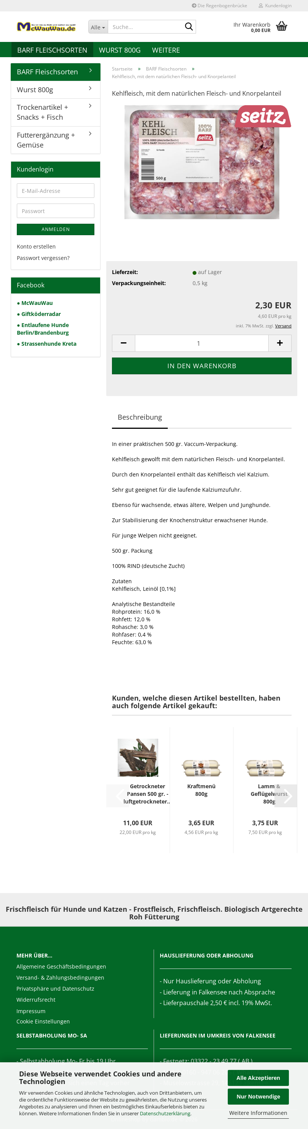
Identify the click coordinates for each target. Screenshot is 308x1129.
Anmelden (56, 229)
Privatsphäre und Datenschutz (55, 988)
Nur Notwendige (258, 1096)
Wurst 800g (120, 50)
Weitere (166, 50)
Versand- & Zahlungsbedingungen (60, 977)
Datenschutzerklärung (165, 1113)
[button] (123, 343)
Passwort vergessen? (43, 257)
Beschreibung (140, 417)
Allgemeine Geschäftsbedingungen (61, 966)
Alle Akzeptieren (258, 1077)
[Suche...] (98, 27)
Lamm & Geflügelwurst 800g (269, 794)
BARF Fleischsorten (52, 50)
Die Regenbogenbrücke (219, 5)
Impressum (30, 1011)
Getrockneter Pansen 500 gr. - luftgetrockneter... (147, 794)
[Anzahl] (202, 343)
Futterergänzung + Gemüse (46, 139)
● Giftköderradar (39, 314)
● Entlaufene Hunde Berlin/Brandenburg (43, 328)
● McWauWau (35, 302)
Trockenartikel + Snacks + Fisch (42, 112)
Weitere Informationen (258, 1112)
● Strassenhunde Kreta (46, 343)
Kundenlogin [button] (275, 5)
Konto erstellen (36, 246)
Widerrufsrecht (35, 999)
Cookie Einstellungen (43, 1021)
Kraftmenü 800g (201, 790)
